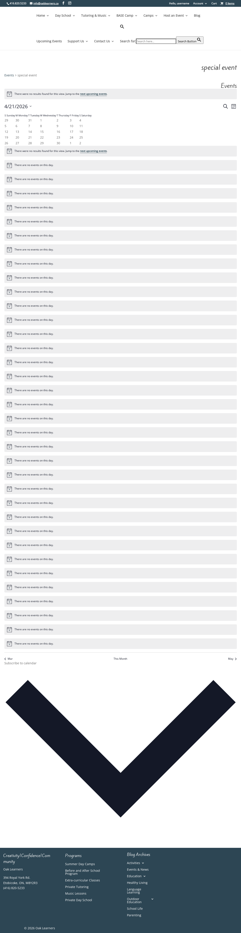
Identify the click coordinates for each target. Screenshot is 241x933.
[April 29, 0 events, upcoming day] (42, 143)
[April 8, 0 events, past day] (41, 126)
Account (198, 3)
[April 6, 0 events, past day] (16, 126)
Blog (197, 16)
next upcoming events (93, 94)
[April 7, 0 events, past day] (29, 126)
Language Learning (134, 891)
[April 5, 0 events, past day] (5, 126)
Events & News (138, 870)
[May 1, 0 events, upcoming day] (70, 143)
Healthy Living (137, 883)
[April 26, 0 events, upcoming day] (6, 143)
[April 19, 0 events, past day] (6, 137)
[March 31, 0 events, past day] (30, 120)
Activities (133, 863)
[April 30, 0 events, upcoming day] (58, 143)
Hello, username (179, 3)
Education (134, 876)
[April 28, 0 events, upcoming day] (30, 143)
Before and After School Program (82, 872)
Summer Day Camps (80, 864)
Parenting (134, 915)
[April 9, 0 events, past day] (57, 126)
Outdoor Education (134, 900)
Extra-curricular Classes (82, 880)
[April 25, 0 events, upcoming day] (81, 137)
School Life (135, 909)
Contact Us (102, 41)
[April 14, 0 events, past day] (30, 132)
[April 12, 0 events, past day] (6, 132)
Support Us (76, 41)
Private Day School (78, 900)
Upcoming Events (49, 41)
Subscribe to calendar (20, 663)
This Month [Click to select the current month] (120, 659)
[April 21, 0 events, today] (30, 137)
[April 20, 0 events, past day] (17, 137)
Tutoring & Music (93, 16)
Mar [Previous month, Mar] (8, 659)
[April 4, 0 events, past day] (80, 120)
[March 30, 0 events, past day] (17, 120)
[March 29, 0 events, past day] (6, 120)
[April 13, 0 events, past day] (17, 132)
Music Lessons (75, 893)
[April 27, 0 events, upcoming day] (17, 143)
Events (9, 75)
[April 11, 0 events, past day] (81, 126)
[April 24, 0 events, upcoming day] (71, 137)
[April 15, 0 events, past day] (42, 132)
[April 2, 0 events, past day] (57, 120)
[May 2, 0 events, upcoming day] (80, 143)
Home (40, 16)
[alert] (120, 94)
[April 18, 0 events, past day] (81, 132)
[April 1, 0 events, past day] (41, 120)
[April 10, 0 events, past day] (71, 126)
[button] (162, 30)
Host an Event (174, 16)
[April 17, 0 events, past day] (71, 132)
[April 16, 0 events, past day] (58, 132)
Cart (214, 3)
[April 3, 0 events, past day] (70, 120)
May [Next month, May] (232, 659)
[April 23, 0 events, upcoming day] (58, 137)
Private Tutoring (77, 887)
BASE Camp (124, 16)
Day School (63, 16)
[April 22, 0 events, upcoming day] (42, 137)
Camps (148, 16)
